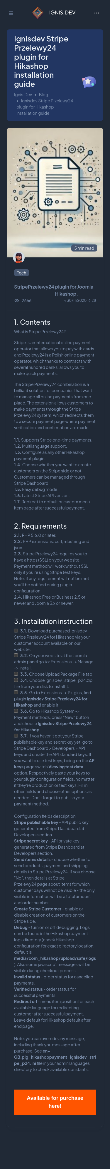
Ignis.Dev (23, 94)
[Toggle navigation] (97, 13)
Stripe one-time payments (65, 439)
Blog (43, 94)
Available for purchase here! (55, 1102)
